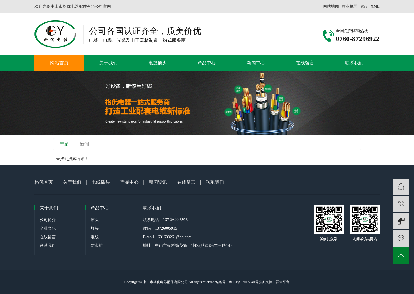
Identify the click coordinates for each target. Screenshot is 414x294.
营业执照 (350, 6)
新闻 (84, 144)
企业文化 (48, 228)
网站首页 (59, 62)
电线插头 (157, 62)
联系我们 (354, 62)
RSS (364, 6)
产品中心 (207, 62)
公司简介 (48, 220)
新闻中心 (256, 62)
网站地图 (331, 6)
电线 (95, 237)
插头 (95, 220)
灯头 (95, 228)
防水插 (97, 245)
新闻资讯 (158, 182)
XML (375, 6)
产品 (63, 144)
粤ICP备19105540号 (243, 282)
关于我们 (108, 62)
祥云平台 (283, 282)
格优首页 (43, 182)
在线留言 (305, 62)
